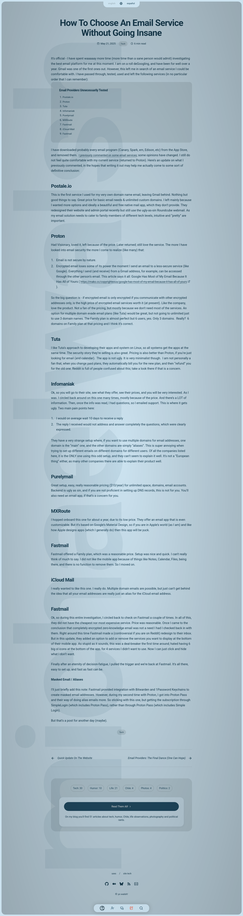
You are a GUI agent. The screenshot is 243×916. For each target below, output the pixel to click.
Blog (131, 908)
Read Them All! (122, 813)
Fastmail (68, 125)
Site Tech (127, 873)
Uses (113, 873)
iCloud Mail (69, 129)
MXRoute (68, 120)
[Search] (141, 908)
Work (122, 908)
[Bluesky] (121, 884)
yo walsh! (122, 894)
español (131, 3)
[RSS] (129, 884)
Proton (67, 102)
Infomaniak (69, 111)
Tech (123, 43)
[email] (136, 884)
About (112, 908)
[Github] (107, 884)
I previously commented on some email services (111, 156)
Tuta (65, 106)
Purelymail (69, 115)
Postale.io (69, 97)
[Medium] (114, 884)
